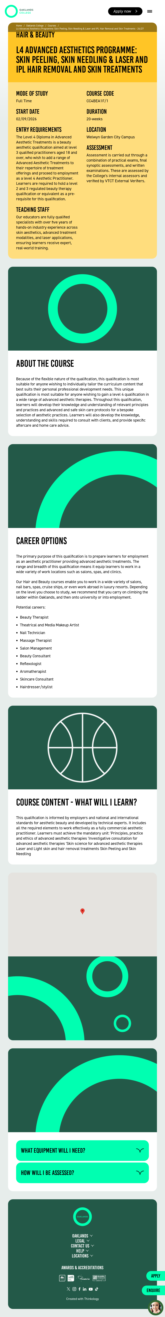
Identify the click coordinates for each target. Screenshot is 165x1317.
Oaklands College (35, 25)
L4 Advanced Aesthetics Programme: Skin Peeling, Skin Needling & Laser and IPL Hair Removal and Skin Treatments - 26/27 (80, 28)
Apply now (122, 11)
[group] (82, 52)
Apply (155, 1275)
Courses (52, 25)
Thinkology (91, 1299)
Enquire (153, 1290)
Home (19, 25)
